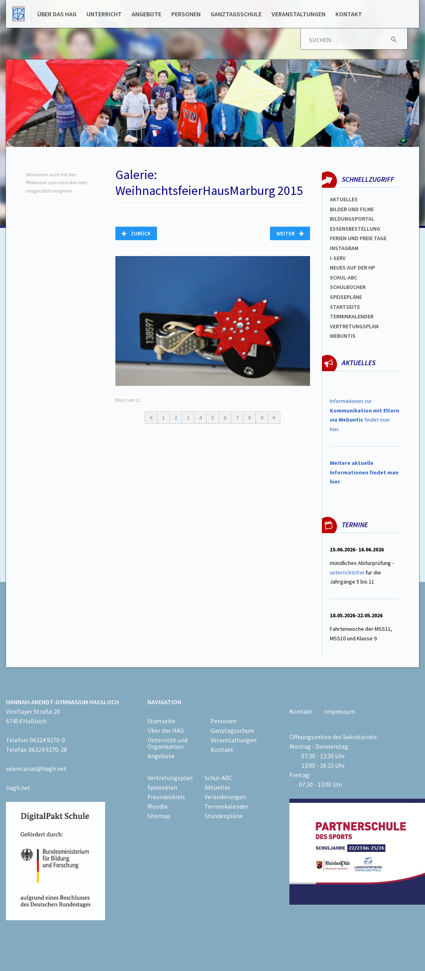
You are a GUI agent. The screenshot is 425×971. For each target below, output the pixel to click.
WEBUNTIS (343, 335)
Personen (186, 14)
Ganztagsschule (236, 14)
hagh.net (18, 788)
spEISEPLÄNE (346, 297)
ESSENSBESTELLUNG (355, 228)
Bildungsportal (352, 218)
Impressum (339, 711)
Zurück (136, 233)
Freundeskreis (166, 797)
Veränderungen (225, 797)
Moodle (157, 806)
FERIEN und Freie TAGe (358, 238)
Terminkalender (351, 316)
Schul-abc (343, 277)
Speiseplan (162, 787)
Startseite (345, 306)
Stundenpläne (224, 816)
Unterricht (104, 14)
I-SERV (338, 258)
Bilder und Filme (352, 209)
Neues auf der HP (352, 267)
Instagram (344, 248)
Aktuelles (344, 199)
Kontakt (348, 14)
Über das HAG (57, 14)
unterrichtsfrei (347, 572)
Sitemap (158, 816)
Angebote (146, 14)
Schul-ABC (219, 778)
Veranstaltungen (298, 14)
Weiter (290, 233)
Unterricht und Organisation (167, 743)
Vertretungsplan (354, 326)
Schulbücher (348, 287)
